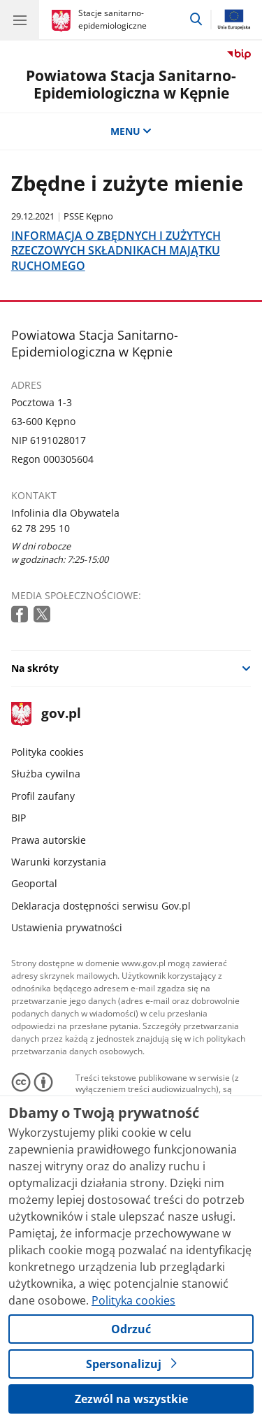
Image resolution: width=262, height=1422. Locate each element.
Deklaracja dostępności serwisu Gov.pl (101, 905)
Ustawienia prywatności (66, 927)
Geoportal (34, 883)
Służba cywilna (45, 773)
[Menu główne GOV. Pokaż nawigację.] (19, 19)
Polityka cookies (47, 752)
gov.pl (46, 714)
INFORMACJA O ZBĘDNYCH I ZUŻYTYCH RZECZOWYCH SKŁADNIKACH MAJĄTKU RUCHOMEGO (116, 250)
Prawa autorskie (48, 840)
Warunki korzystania (58, 861)
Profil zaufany (43, 796)
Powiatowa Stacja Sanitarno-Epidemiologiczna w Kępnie (131, 84)
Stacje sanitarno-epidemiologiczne (112, 19)
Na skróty (35, 668)
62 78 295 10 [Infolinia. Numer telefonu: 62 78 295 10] (40, 528)
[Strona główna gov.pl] (63, 21)
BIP (18, 817)
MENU (131, 131)
